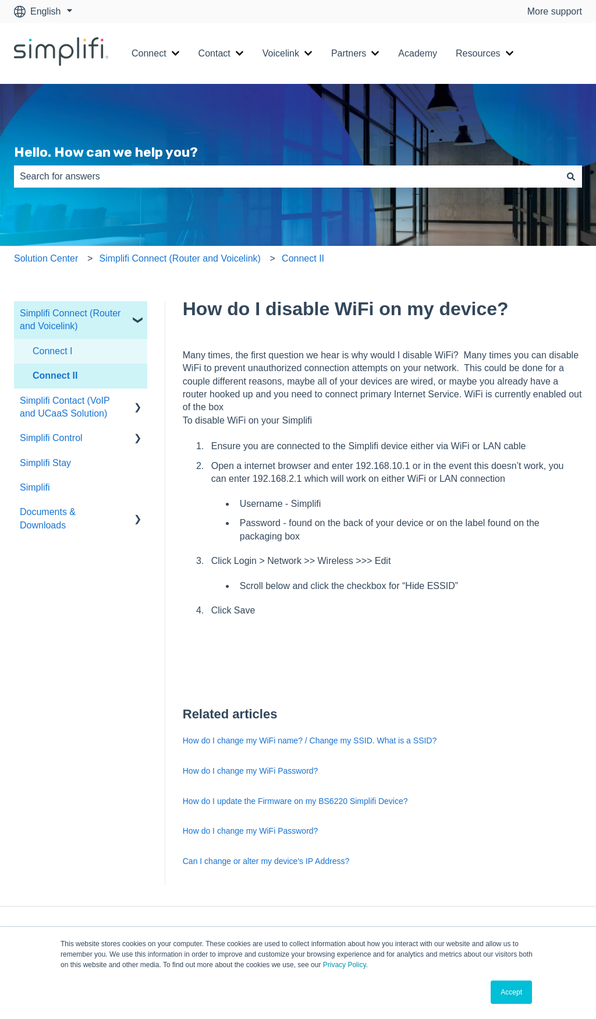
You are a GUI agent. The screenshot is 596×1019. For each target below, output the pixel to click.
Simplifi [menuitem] (35, 487)
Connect (149, 53)
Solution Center (46, 258)
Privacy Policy (344, 965)
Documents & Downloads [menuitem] (48, 518)
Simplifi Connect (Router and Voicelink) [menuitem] (70, 319)
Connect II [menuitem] (55, 375)
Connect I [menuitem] (52, 351)
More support (554, 11)
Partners (348, 53)
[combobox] (287, 176)
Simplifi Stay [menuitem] (45, 463)
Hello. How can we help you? (106, 152)
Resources (478, 53)
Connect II (303, 258)
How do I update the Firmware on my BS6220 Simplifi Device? (295, 801)
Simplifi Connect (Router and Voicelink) (179, 258)
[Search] (571, 176)
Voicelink (280, 53)
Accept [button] (511, 992)
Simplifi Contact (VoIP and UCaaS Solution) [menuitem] (64, 407)
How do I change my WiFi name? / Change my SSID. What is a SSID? (310, 740)
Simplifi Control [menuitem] (51, 438)
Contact (214, 53)
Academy (417, 53)
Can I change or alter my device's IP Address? (266, 861)
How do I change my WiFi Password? (250, 770)
